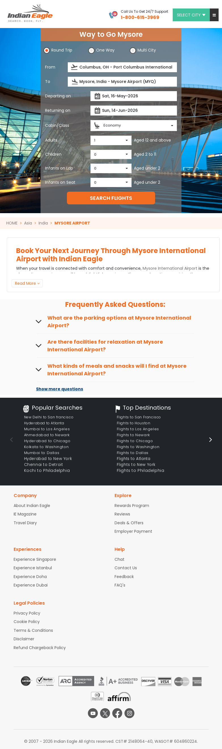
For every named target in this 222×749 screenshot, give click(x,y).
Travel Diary (25, 523)
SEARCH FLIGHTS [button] (111, 198)
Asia (28, 223)
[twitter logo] (105, 713)
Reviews (122, 514)
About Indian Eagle (32, 505)
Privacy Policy (27, 613)
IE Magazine (25, 514)
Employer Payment (133, 531)
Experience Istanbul (33, 568)
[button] (214, 14)
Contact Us (126, 568)
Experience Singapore (35, 559)
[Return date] (133, 110)
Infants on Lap (59, 168)
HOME (12, 223)
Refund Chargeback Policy (40, 647)
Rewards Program (132, 505)
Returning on (57, 110)
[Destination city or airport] (122, 82)
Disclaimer (24, 639)
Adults (51, 140)
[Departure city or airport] (122, 67)
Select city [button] (191, 15)
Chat (119, 559)
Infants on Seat (60, 182)
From (50, 67)
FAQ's (120, 585)
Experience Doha (30, 576)
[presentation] (74, 67)
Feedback (124, 576)
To (47, 81)
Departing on (58, 96)
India (43, 223)
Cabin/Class (57, 125)
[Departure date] (133, 96)
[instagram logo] (129, 713)
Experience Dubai (31, 585)
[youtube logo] (93, 713)
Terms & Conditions (33, 630)
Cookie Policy (27, 621)
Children (53, 154)
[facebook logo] (117, 713)
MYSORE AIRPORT (72, 223)
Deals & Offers (129, 523)
